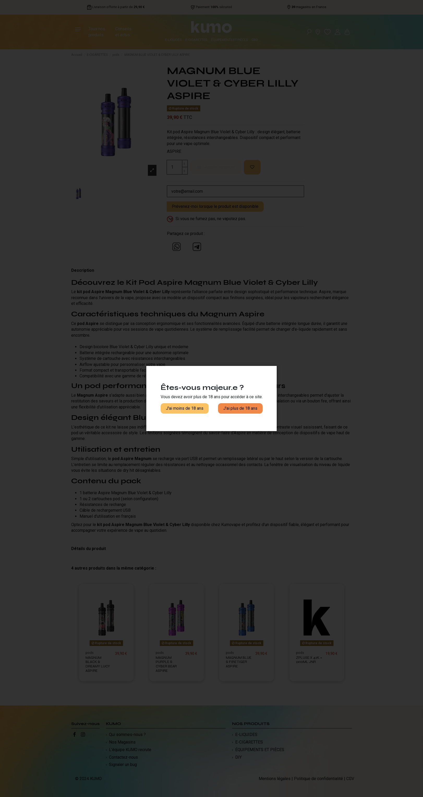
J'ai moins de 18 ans (184, 408)
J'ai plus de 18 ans (240, 408)
